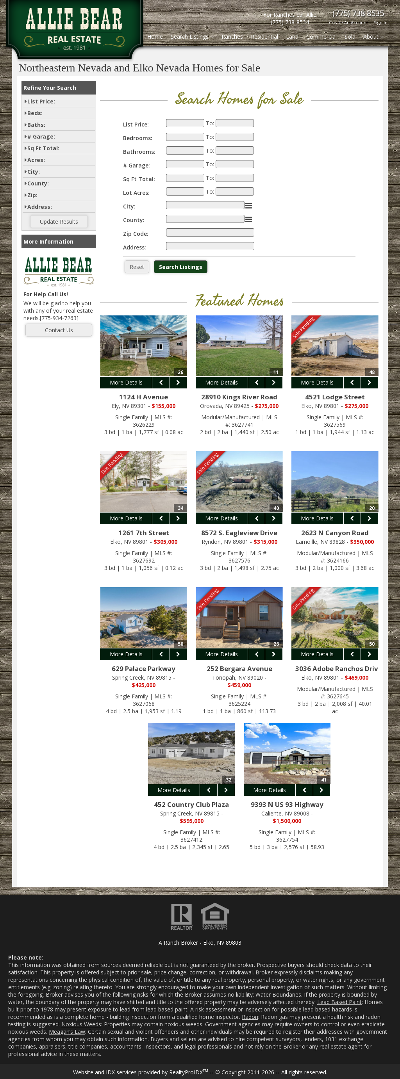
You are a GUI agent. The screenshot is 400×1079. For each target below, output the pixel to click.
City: (33, 171)
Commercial (321, 36)
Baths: (36, 124)
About (373, 36)
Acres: (36, 160)
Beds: (35, 113)
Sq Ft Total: (43, 148)
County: (38, 183)
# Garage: (41, 136)
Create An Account (348, 22)
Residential (264, 36)
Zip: (32, 195)
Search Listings (192, 36)
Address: (39, 206)
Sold (350, 36)
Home (155, 36)
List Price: (41, 101)
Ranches (232, 36)
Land (292, 36)
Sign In (381, 22)
